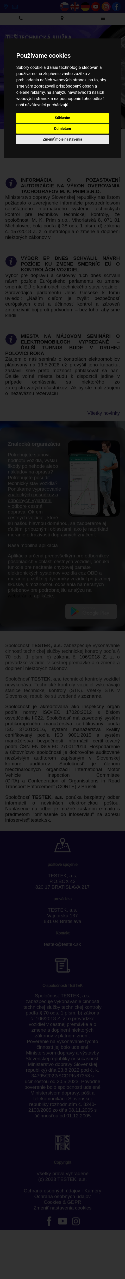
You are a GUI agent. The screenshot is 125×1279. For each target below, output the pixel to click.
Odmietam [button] (62, 129)
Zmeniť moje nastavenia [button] (62, 139)
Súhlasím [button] (62, 118)
